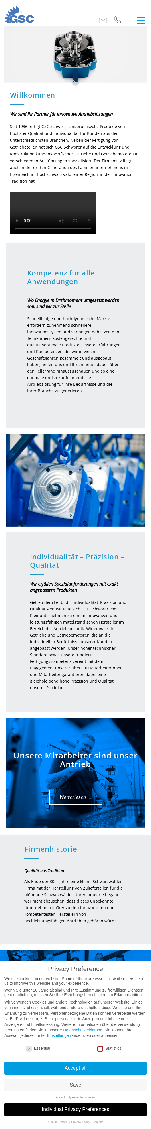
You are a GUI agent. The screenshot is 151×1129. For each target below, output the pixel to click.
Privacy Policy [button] (81, 1122)
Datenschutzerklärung (82, 1030)
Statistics (109, 1048)
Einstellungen (59, 1035)
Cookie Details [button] (58, 1122)
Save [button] (75, 1085)
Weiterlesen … (75, 797)
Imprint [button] (98, 1122)
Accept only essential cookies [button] (75, 1097)
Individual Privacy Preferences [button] (75, 1109)
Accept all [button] (75, 1068)
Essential (38, 1048)
